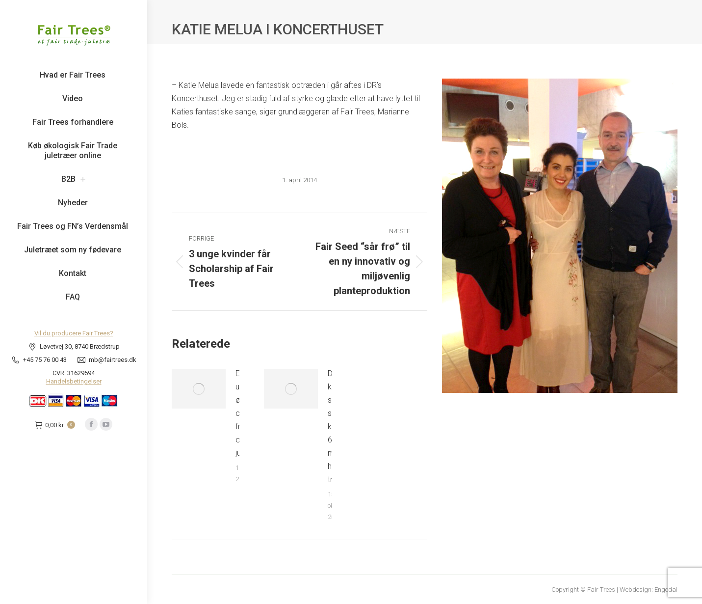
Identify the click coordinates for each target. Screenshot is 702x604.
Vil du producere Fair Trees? (73, 333)
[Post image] (199, 389)
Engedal (665, 589)
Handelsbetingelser (74, 381)
